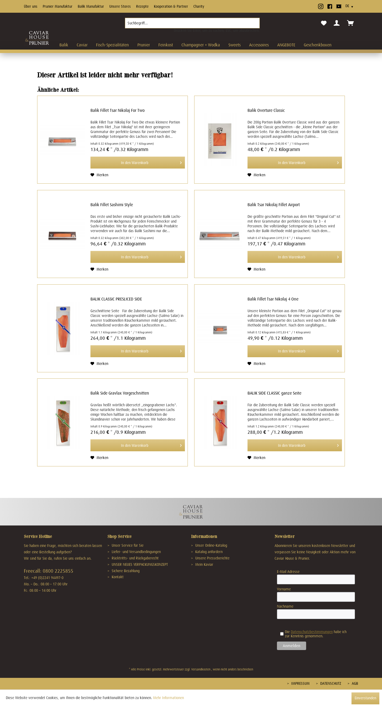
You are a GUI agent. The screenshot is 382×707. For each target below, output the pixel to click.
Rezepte (142, 6)
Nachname (285, 606)
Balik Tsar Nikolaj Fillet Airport (274, 204)
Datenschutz (330, 683)
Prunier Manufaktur (57, 6)
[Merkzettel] (323, 23)
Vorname (284, 589)
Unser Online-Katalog (210, 545)
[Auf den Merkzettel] (99, 175)
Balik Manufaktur (91, 6)
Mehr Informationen (168, 698)
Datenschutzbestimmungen (312, 632)
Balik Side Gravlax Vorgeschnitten (119, 393)
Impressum (300, 683)
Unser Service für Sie (127, 545)
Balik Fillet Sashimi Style (111, 204)
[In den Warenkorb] (137, 163)
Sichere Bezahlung (125, 571)
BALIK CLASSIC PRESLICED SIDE (116, 299)
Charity (198, 6)
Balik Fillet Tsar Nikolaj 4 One (273, 299)
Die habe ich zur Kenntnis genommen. (313, 633)
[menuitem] (192, 25)
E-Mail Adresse (288, 571)
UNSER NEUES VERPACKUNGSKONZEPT (139, 564)
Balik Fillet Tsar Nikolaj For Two (117, 110)
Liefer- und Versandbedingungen (136, 552)
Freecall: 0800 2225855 (48, 571)
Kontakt (117, 577)
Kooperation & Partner (171, 6)
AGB (354, 683)
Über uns (30, 6)
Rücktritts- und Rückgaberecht (135, 558)
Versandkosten (200, 669)
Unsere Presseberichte (211, 558)
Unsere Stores (120, 6)
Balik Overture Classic (266, 110)
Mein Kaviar (203, 564)
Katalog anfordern (208, 552)
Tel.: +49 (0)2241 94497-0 (43, 578)
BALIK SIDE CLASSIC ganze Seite (274, 393)
